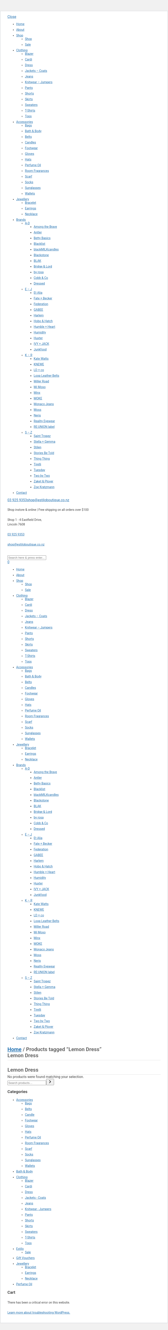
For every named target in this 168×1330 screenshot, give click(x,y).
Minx (37, 392)
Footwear (31, 148)
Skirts (29, 99)
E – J (28, 289)
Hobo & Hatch (43, 321)
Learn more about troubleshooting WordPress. (38, 1312)
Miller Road (41, 381)
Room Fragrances (37, 171)
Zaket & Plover (43, 481)
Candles (30, 142)
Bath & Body (33, 131)
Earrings (30, 208)
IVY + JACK (41, 343)
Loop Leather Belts (46, 375)
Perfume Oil (33, 165)
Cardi (28, 59)
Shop (19, 35)
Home (20, 24)
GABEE (38, 309)
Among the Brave (45, 226)
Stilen (37, 447)
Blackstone (41, 255)
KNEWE (39, 364)
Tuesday (39, 470)
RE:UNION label (44, 426)
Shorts (29, 93)
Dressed (39, 283)
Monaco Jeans (44, 404)
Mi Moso (40, 387)
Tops (28, 116)
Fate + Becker (43, 298)
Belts (28, 136)
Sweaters (31, 105)
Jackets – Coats (36, 71)
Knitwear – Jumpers (38, 82)
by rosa (39, 272)
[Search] (50, 1082)
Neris (37, 415)
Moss (37, 409)
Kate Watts (41, 358)
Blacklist (39, 243)
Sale (28, 44)
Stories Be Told (44, 453)
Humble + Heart (44, 326)
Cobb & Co (41, 278)
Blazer (29, 53)
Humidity (40, 332)
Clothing (22, 50)
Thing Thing (42, 458)
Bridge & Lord (43, 266)
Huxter (38, 338)
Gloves (29, 153)
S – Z (28, 432)
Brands (21, 219)
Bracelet (30, 202)
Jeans (29, 76)
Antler (38, 232)
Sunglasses (33, 188)
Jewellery (22, 199)
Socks (29, 182)
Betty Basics (42, 238)
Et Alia (38, 292)
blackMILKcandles (46, 249)
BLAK (37, 261)
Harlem (39, 315)
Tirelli (37, 464)
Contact (21, 492)
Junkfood (40, 349)
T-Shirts (30, 110)
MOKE (38, 398)
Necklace (31, 214)
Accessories (24, 122)
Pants (29, 88)
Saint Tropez (42, 436)
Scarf (28, 176)
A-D (27, 223)
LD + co (39, 370)
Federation (41, 304)
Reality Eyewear (44, 421)
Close (11, 17)
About (20, 29)
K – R (28, 355)
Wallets (30, 193)
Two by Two (42, 475)
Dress (29, 65)
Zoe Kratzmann (44, 487)
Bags (28, 125)
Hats (28, 159)
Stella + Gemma (44, 441)
